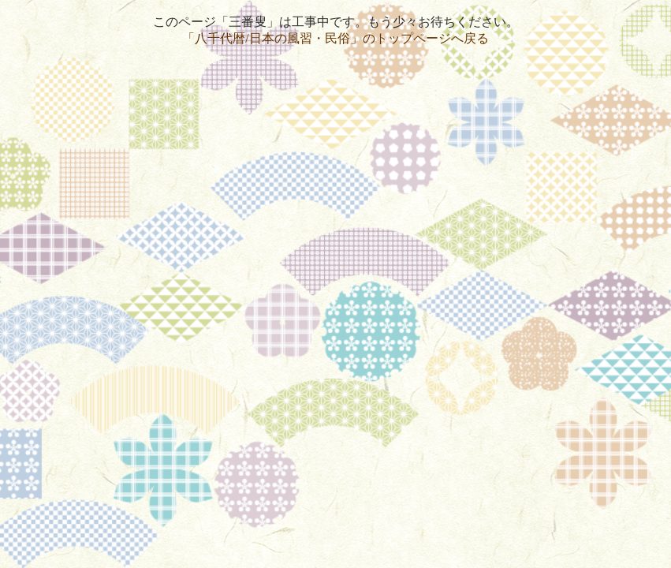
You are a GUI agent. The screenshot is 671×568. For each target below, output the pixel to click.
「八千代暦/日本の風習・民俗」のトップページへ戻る (335, 38)
